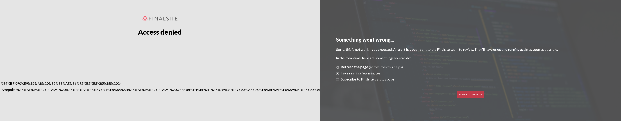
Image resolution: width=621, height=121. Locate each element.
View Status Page (470, 94)
